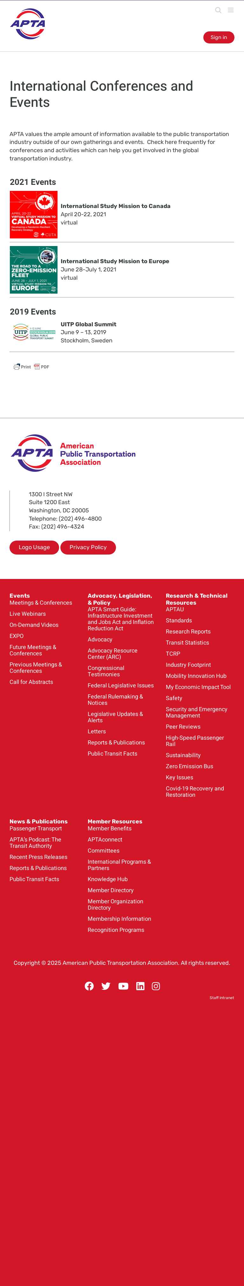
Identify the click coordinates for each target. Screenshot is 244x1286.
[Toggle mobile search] (218, 10)
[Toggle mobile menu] (231, 10)
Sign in (219, 37)
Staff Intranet (222, 998)
